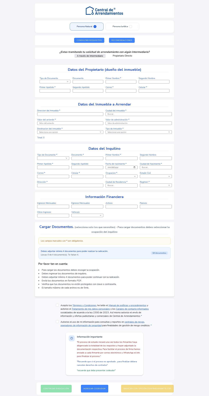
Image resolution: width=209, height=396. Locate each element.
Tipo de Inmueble (114, 128)
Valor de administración (117, 119)
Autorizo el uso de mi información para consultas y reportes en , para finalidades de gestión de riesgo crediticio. (106, 323)
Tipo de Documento (49, 78)
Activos (109, 203)
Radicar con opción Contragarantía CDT (147, 388)
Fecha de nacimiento (116, 163)
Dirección (42, 182)
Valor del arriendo (46, 119)
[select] (55, 81)
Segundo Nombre (147, 78)
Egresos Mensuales (80, 203)
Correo (109, 87)
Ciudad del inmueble (116, 110)
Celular (143, 87)
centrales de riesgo (134, 322)
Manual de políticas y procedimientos (127, 305)
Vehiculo (75, 212)
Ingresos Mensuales (46, 203)
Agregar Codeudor (94, 388)
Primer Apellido (47, 87)
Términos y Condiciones (84, 305)
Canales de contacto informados (132, 309)
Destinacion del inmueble (49, 128)
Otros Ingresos (44, 212)
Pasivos (143, 203)
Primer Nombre (113, 78)
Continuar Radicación (56, 388)
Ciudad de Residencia (116, 182)
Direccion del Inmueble (48, 110)
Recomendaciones (122, 40)
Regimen (144, 182)
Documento (78, 78)
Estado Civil (145, 173)
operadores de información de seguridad (81, 325)
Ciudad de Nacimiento (151, 163)
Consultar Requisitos (89, 40)
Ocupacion (111, 173)
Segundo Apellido (81, 87)
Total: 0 (40, 137)
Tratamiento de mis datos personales (91, 309)
